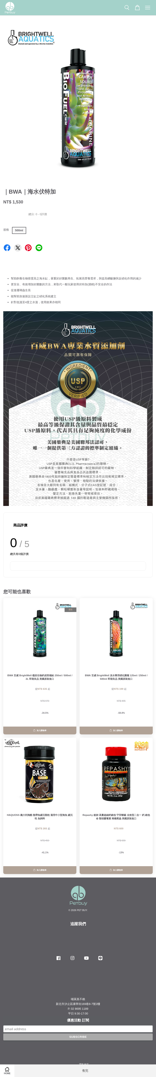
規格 (6, 229)
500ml (19, 230)
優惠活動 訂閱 (78, 1020)
